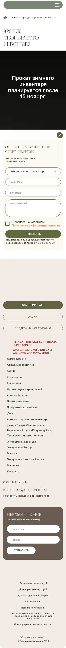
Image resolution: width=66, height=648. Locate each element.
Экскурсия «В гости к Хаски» (25, 459)
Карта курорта (16, 358)
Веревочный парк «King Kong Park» (30, 430)
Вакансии (13, 465)
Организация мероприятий (24, 389)
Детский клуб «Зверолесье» (25, 425)
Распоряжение (33, 601)
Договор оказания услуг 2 (33, 589)
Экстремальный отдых (21, 441)
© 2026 (33, 641)
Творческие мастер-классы (25, 435)
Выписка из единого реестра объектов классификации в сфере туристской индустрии (33, 616)
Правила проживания (32, 608)
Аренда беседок (17, 395)
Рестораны (14, 383)
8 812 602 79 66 (46, 243)
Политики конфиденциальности (36, 225)
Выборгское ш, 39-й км (25, 490)
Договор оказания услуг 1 (33, 583)
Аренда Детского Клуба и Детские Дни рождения (32, 351)
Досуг (11, 413)
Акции (11, 370)
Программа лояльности (22, 407)
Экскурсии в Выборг (20, 447)
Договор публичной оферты (33, 595)
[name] (33, 182)
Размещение (15, 377)
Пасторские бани (18, 401)
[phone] (33, 192)
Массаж (12, 453)
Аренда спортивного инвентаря (39, 17)
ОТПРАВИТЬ (33, 233)
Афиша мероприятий (20, 364)
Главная (10, 17)
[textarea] (33, 208)
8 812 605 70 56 (15, 482)
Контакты (13, 471)
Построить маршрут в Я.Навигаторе (26, 495)
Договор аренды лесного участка (32, 624)
